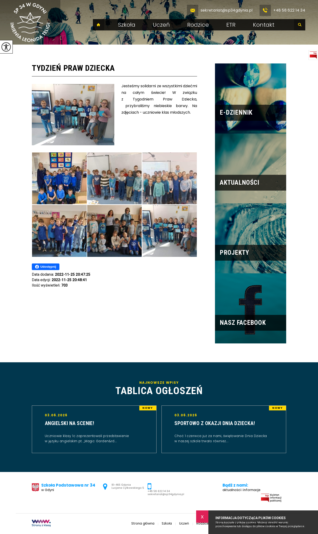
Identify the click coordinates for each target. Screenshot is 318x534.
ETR (230, 25)
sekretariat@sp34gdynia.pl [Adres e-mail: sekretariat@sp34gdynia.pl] (166, 494)
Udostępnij (45, 267)
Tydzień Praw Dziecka (73, 68)
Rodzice (198, 25)
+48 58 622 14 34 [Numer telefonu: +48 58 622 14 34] (159, 491)
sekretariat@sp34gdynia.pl (220, 10)
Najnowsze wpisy (159, 388)
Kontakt (263, 25)
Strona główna (98, 24)
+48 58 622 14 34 (282, 10)
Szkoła (126, 25)
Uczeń (161, 25)
